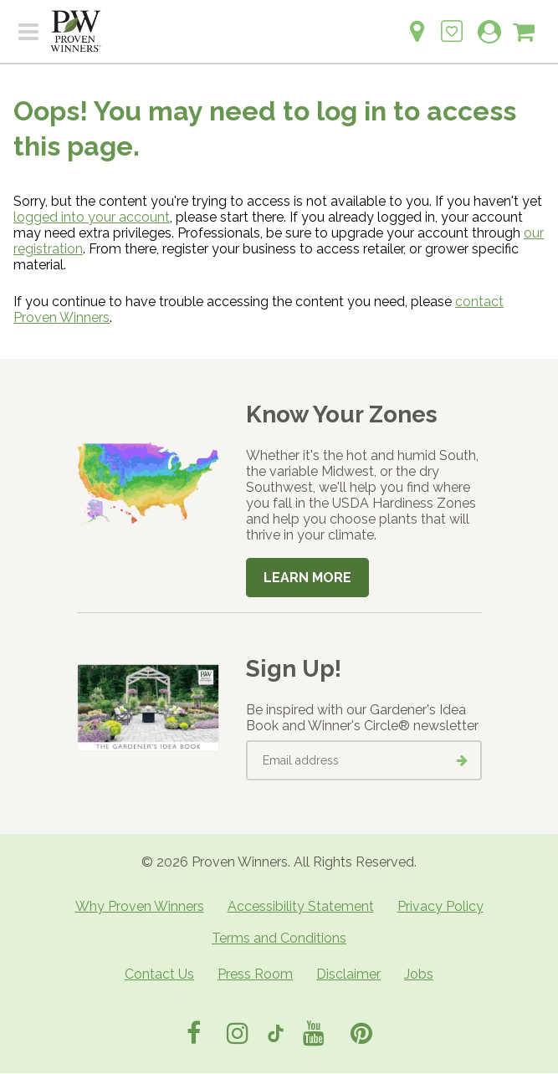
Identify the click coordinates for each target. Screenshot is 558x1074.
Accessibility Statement (301, 906)
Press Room (255, 974)
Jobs (418, 974)
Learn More (307, 578)
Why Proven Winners (139, 906)
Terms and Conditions (279, 938)
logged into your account (91, 217)
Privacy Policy (440, 906)
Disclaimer (348, 974)
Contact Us (159, 974)
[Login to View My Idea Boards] (451, 22)
